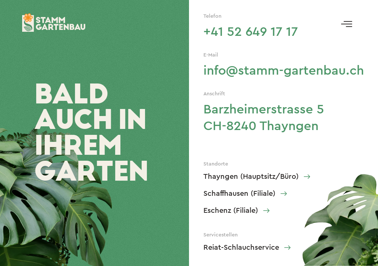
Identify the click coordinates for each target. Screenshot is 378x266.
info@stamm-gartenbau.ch (283, 70)
